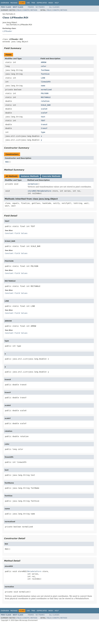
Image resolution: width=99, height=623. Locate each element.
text (43, 117)
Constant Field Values (16, 233)
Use (28, 3)
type (43, 132)
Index (50, 3)
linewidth (46, 82)
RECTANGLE (46, 97)
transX (44, 124)
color (43, 66)
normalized (46, 90)
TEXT (43, 121)
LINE (43, 78)
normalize (32, 184)
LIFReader (7, 31)
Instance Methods (30, 176)
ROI (7, 162)
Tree (33, 3)
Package (13, 3)
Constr (26, 10)
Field (19, 10)
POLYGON (44, 93)
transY (44, 128)
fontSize (45, 74)
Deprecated (42, 3)
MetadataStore (44, 191)
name (43, 86)
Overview (5, 3)
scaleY (44, 113)
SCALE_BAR (46, 105)
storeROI (32, 191)
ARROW (43, 62)
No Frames (40, 7)
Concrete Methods (51, 176)
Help (57, 3)
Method (34, 10)
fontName (45, 70)
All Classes (54, 7)
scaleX (44, 109)
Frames (31, 7)
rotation (45, 101)
